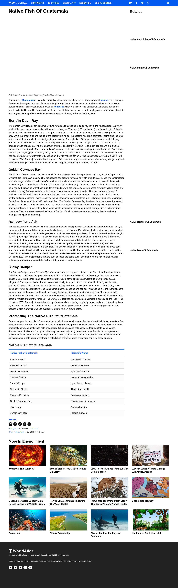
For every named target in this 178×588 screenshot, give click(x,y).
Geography (69, 3)
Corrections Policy (70, 561)
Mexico (104, 100)
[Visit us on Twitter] (20, 567)
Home (11, 561)
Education (85, 3)
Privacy (26, 561)
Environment (34, 429)
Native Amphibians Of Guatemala (147, 39)
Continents (37, 3)
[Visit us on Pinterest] (25, 567)
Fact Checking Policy (55, 561)
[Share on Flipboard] (10, 424)
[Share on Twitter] (20, 424)
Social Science (103, 3)
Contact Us (18, 561)
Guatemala (28, 100)
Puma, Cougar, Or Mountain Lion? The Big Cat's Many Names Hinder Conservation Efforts (109, 504)
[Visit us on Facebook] (15, 567)
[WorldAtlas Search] (168, 3)
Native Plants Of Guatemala (144, 68)
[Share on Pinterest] (24, 424)
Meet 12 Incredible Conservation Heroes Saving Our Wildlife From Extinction (26, 504)
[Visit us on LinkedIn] (30, 567)
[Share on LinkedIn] (29, 424)
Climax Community (60, 533)
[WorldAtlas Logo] (19, 3)
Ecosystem (14, 533)
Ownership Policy (84, 561)
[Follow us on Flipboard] (10, 567)
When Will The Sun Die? (21, 469)
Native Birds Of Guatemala (144, 250)
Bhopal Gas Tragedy (143, 501)
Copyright (34, 561)
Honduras (59, 107)
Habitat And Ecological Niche (147, 533)
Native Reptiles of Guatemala (145, 222)
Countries (53, 3)
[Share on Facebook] (15, 424)
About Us (42, 561)
